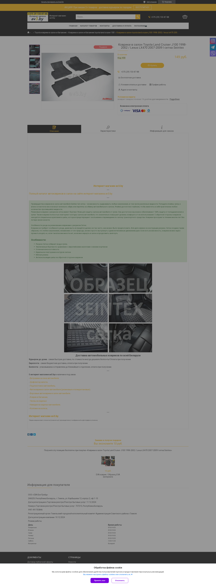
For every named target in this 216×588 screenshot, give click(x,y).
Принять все (99, 580)
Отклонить (120, 580)
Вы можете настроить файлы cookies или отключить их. (107, 574)
